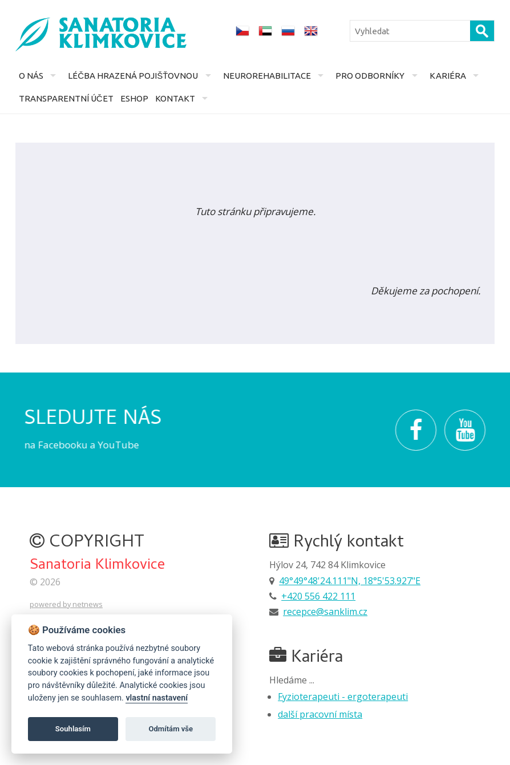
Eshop (134, 98)
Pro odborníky (369, 75)
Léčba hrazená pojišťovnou (133, 75)
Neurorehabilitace (267, 75)
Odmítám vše (170, 728)
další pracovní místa (320, 714)
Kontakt (175, 98)
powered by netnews (66, 604)
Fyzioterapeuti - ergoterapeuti (343, 696)
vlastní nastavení (157, 698)
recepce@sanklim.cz (325, 611)
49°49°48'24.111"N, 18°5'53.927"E (349, 580)
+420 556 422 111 (318, 596)
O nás (31, 75)
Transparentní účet (66, 98)
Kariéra (448, 75)
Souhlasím (73, 728)
